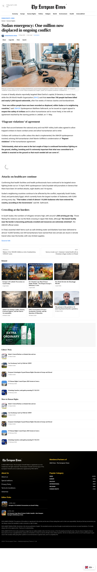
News (12, 18)
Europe (22, 14)
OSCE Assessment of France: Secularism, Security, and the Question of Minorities (38, 311)
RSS (7, 7)
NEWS (51, 476)
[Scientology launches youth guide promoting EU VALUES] (4, 392)
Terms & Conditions (8, 488)
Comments (36, 35)
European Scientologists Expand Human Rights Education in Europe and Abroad (30, 372)
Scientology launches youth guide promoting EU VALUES (23, 390)
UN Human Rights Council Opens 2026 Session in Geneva (23, 381)
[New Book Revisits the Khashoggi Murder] (66, 271)
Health (72, 14)
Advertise (5, 492)
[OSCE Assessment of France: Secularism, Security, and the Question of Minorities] (40, 299)
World (55, 14)
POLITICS (52, 481)
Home (3, 21)
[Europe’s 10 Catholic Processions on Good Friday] (14, 271)
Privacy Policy (6, 484)
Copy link (11, 40)
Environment (63, 14)
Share (4, 40)
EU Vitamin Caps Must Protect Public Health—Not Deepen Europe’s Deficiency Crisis (40, 283)
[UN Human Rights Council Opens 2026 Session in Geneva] (4, 383)
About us (5, 477)
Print (18, 40)
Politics (40, 14)
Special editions (7, 481)
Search (24, 40)
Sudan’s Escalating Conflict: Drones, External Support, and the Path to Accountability (14, 311)
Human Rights (31, 14)
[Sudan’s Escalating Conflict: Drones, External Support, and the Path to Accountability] (14, 299)
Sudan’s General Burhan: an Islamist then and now (22, 354)
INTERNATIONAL (54, 484)
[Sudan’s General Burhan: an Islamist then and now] (4, 356)
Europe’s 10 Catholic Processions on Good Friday (23, 505)
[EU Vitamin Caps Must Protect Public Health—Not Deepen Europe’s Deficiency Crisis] (40, 271)
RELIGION (52, 486)
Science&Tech (80, 14)
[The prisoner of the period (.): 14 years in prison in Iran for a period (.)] (66, 298)
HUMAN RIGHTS (54, 489)
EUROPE (52, 479)
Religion (48, 14)
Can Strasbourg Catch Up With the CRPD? (20, 363)
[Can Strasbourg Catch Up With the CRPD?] (4, 365)
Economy (15, 14)
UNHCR (17, 108)
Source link (6, 241)
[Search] (3, 6)
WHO (36, 97)
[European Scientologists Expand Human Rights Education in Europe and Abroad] (4, 374)
